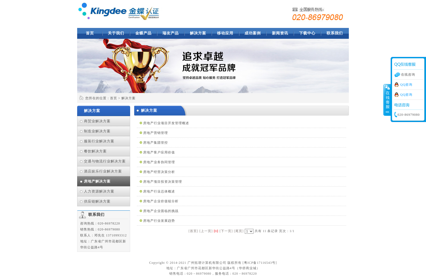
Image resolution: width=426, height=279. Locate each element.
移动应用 (225, 33)
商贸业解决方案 (97, 121)
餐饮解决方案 (95, 151)
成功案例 (253, 33)
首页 (90, 33)
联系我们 (335, 33)
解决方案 (198, 33)
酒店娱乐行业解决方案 (103, 171)
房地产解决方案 (97, 181)
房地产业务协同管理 (159, 162)
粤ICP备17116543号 (259, 263)
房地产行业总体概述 (159, 191)
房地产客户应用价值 (159, 152)
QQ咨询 (406, 84)
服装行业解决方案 (99, 141)
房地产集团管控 (155, 143)
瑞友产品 (170, 33)
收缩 (387, 100)
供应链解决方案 (97, 201)
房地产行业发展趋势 (159, 221)
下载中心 (307, 33)
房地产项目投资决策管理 (162, 182)
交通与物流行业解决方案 (105, 161)
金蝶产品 (143, 33)
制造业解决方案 (97, 131)
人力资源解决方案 (99, 191)
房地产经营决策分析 (159, 172)
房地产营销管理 (155, 133)
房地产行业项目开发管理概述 (166, 123)
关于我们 (116, 33)
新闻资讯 (280, 33)
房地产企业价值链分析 (160, 201)
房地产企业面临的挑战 (160, 211)
